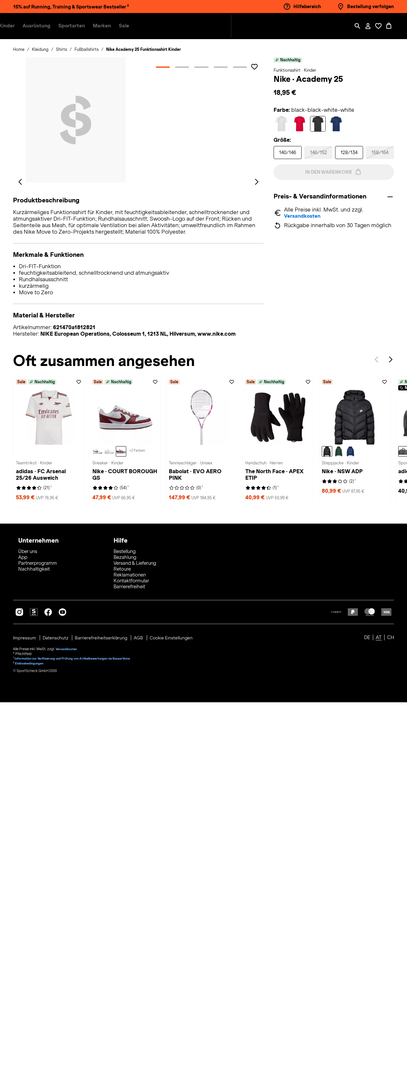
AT (379, 1014)
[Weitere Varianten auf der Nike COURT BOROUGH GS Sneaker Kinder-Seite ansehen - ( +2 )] (137, 832)
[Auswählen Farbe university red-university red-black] (299, 124)
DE (367, 1014)
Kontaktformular (131, 957)
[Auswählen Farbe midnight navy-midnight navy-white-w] (336, 124)
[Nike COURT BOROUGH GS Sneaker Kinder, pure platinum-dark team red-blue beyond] (121, 832)
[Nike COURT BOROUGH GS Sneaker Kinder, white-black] (97, 832)
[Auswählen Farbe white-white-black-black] (281, 124)
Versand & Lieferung (135, 939)
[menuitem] (76, 26)
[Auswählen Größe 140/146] (288, 152)
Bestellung (125, 928)
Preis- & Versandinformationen (323, 196)
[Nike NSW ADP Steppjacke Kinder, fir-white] (338, 832)
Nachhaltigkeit (34, 945)
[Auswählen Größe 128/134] (349, 152)
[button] (72, 26)
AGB (143, 1014)
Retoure (122, 945)
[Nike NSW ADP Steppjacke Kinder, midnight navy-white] (350, 832)
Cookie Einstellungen (177, 1014)
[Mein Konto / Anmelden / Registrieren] (368, 26)
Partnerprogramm (37, 939)
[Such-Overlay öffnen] (357, 26)
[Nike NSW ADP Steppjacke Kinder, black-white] (327, 832)
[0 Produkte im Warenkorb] (389, 26)
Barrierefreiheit (129, 963)
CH (390, 1014)
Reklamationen (130, 951)
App (22, 934)
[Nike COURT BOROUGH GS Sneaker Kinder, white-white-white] (109, 832)
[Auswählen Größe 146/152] (318, 152)
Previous (376, 741)
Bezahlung (125, 934)
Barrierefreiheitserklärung (104, 1014)
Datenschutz (58, 1014)
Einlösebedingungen (31, 1038)
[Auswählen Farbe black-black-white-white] (318, 124)
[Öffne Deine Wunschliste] (378, 26)
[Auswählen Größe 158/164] (380, 152)
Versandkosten (303, 217)
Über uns (27, 928)
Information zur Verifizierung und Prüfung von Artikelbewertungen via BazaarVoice (80, 1034)
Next (391, 741)
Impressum (25, 1014)
